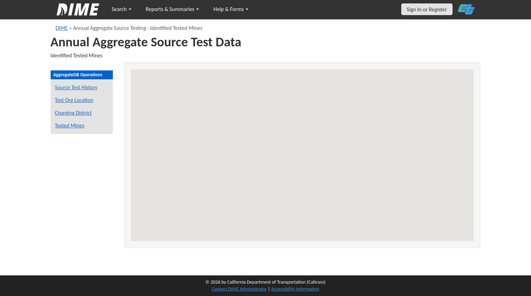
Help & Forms (230, 9)
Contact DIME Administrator (239, 289)
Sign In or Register (427, 9)
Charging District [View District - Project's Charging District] (73, 113)
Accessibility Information (295, 289)
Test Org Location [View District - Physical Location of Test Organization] (74, 100)
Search (121, 9)
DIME (62, 28)
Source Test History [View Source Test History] (76, 87)
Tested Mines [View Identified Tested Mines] (70, 125)
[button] (328, 141)
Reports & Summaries (172, 9)
